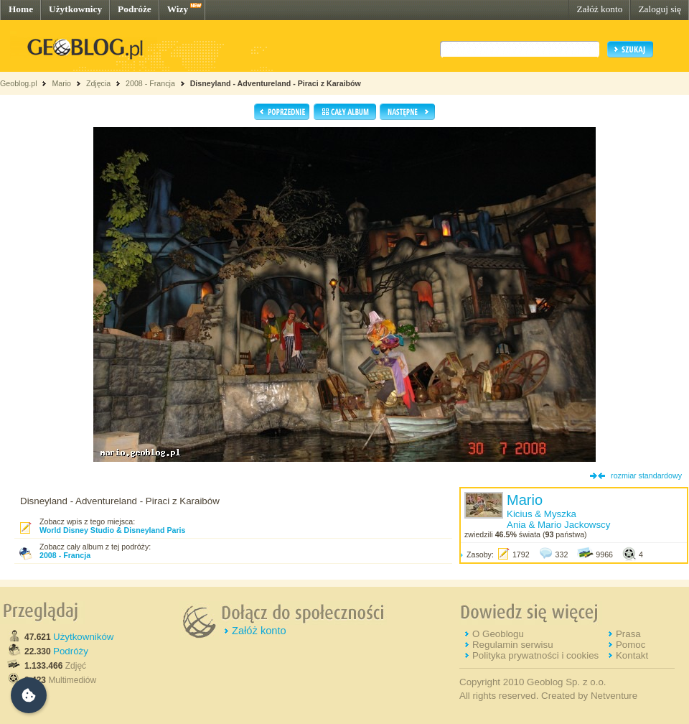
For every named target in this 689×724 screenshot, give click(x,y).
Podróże (134, 9)
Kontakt (632, 655)
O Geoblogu (498, 633)
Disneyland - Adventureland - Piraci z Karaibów (275, 83)
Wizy (177, 9)
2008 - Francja (150, 83)
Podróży (70, 651)
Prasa (628, 633)
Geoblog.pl (18, 83)
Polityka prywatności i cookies (535, 655)
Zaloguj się (659, 9)
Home (21, 9)
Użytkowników (83, 636)
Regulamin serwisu (512, 644)
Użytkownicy (75, 9)
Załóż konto (599, 9)
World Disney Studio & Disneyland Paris (112, 530)
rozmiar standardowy (646, 475)
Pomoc (630, 644)
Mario (61, 83)
